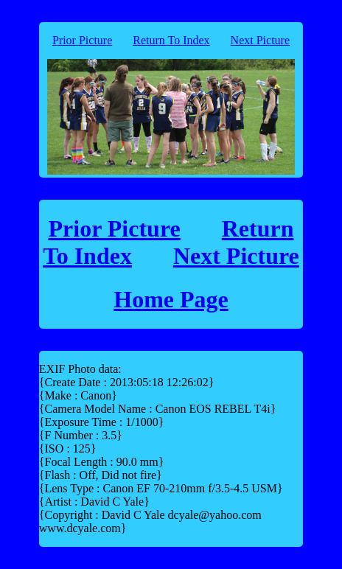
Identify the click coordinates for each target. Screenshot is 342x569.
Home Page (171, 299)
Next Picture (260, 40)
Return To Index (171, 40)
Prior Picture (82, 40)
